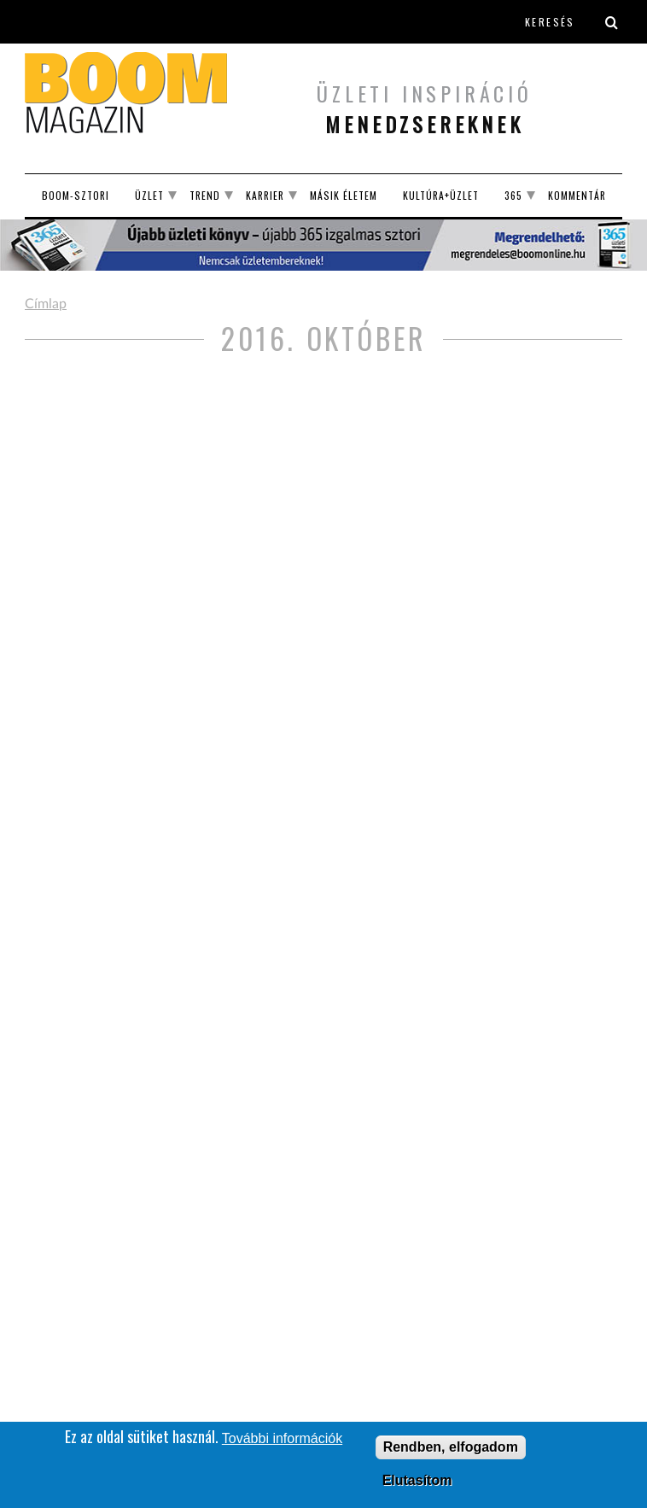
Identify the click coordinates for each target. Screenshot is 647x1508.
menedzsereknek (424, 123)
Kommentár (577, 195)
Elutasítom (417, 1483)
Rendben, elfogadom (450, 1449)
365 (513, 195)
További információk (282, 1441)
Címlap (46, 304)
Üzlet (149, 195)
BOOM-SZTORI (75, 195)
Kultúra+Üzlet (441, 195)
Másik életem (343, 195)
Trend (204, 195)
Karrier (265, 195)
